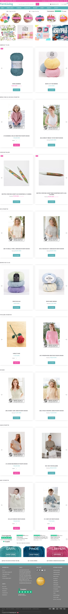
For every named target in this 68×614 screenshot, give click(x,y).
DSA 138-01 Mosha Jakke (51, 466)
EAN (49, 1)
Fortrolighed (35, 608)
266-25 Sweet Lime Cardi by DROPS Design (16, 410)
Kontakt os (44, 1)
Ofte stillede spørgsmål (7, 572)
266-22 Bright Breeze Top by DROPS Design (51, 138)
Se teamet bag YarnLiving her (25, 582)
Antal (13, 140)
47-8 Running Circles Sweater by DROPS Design (16, 136)
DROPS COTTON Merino (51, 83)
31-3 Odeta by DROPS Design (51, 519)
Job (2, 610)
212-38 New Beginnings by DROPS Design (16, 464)
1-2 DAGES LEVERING (33, 560)
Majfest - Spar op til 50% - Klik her (8, 1)
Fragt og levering (55, 1)
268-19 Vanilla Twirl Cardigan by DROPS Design (16, 248)
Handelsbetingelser (26, 608)
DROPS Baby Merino (51, 301)
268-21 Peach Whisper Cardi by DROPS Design (51, 410)
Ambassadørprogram (6, 578)
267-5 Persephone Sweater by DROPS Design (51, 355)
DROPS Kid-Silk (16, 301)
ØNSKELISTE (54, 4)
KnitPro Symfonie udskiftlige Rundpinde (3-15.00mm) (16, 194)
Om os (61, 1)
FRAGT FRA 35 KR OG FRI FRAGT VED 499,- (11, 560)
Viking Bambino (16, 83)
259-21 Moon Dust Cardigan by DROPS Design (51, 248)
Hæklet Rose (16, 353)
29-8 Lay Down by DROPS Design (16, 519)
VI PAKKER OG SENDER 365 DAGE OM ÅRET (56, 560)
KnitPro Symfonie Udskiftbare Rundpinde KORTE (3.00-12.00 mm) (51, 193)
